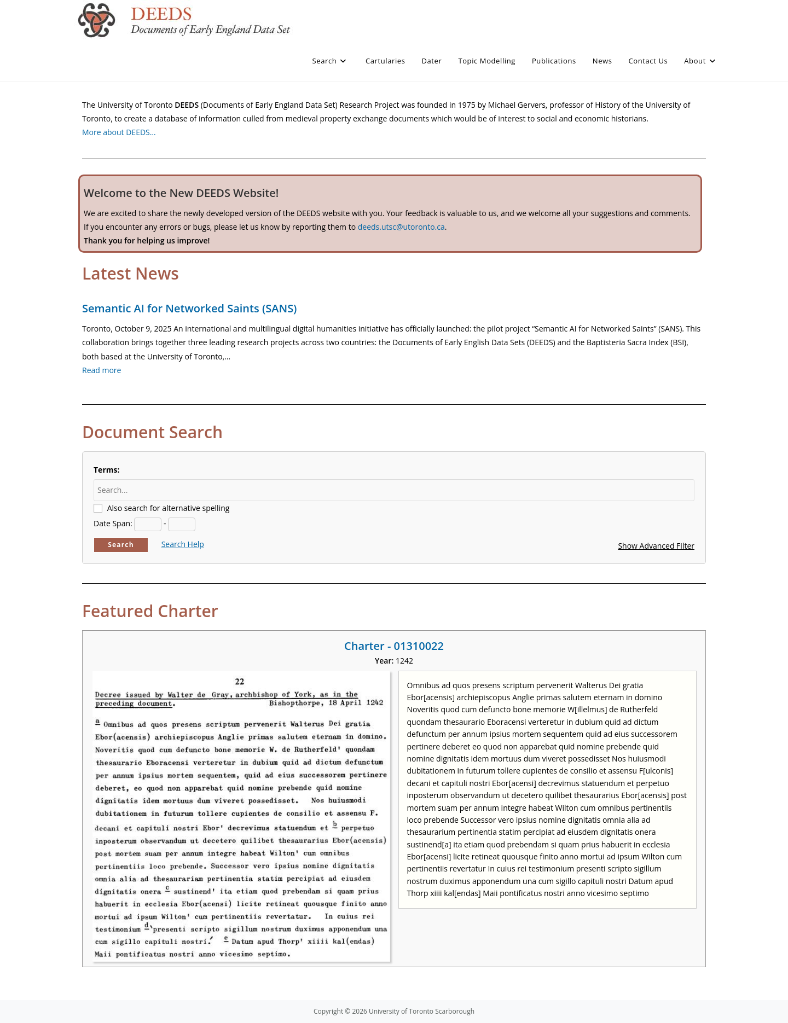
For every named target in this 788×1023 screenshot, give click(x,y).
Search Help (182, 544)
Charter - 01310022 (394, 645)
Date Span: (113, 523)
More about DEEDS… (119, 132)
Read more (101, 370)
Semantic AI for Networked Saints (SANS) (189, 308)
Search (121, 544)
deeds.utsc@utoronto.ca (401, 227)
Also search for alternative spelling (168, 508)
